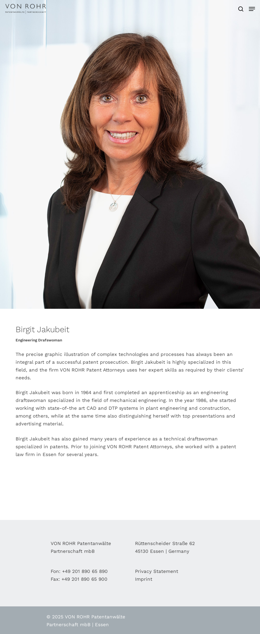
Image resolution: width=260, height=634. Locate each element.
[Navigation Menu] (252, 9)
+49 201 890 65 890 (85, 571)
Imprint (143, 579)
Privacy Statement (156, 571)
